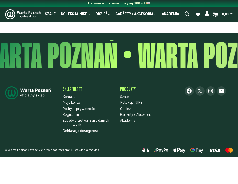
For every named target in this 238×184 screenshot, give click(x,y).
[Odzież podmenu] (109, 14)
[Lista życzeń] (198, 15)
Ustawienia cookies (85, 150)
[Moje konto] (207, 14)
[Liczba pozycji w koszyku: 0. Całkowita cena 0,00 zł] (223, 14)
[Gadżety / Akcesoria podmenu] (155, 14)
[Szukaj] (187, 14)
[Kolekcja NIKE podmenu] (89, 14)
